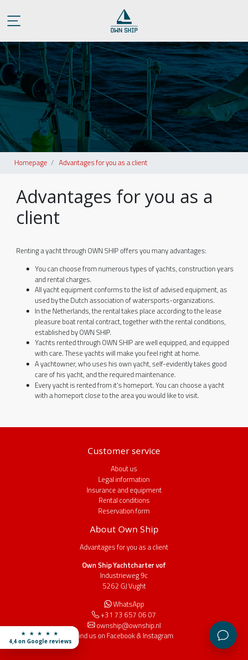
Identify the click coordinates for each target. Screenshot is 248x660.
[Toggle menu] (14, 21)
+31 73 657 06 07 (128, 614)
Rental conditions (124, 500)
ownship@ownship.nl (128, 625)
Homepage (30, 162)
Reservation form (124, 511)
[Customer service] (223, 635)
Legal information (124, 479)
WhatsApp (128, 604)
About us (124, 468)
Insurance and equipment (124, 490)
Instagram (158, 635)
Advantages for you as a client (103, 162)
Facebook (121, 635)
